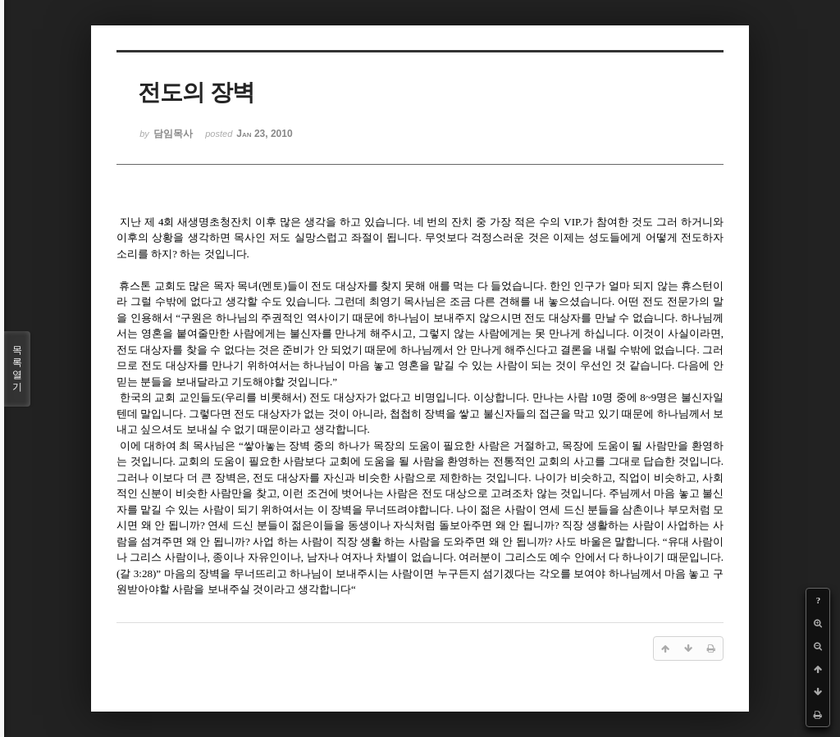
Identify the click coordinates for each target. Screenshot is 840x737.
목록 (17, 369)
